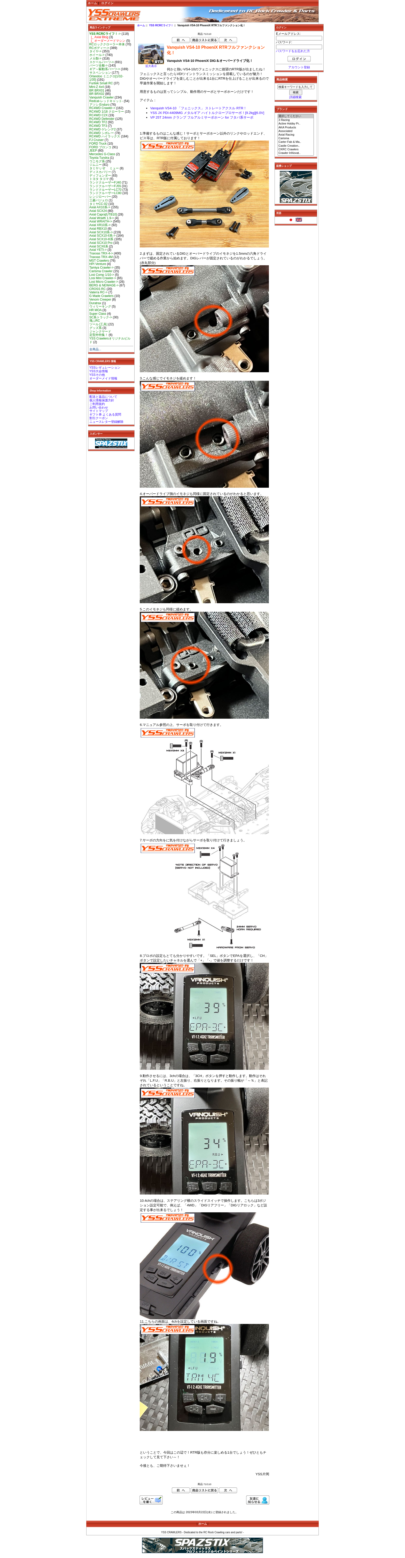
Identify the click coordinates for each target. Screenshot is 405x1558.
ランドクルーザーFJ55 (105, 186)
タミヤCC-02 (98, 204)
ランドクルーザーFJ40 (105, 182)
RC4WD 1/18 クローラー (106, 111)
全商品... (95, 349)
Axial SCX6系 (98, 246)
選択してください (296, 116)
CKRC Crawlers (296, 149)
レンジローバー (100, 196)
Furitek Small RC (101, 83)
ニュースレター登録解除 (106, 422)
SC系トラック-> (100, 317)
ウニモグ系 (97, 161)
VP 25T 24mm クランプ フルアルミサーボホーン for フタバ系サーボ (201, 117)
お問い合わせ (98, 407)
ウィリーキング (100, 306)
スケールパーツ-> (101, 62)
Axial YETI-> (98, 250)
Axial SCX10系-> (101, 232)
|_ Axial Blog (98, 37)
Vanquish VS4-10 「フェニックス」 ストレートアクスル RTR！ (198, 108)
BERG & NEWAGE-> (104, 285)
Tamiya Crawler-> (101, 267)
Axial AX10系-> (100, 207)
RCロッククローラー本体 (107, 44)
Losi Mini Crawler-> (102, 278)
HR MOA (95, 310)
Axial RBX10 (98, 228)
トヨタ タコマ (99, 179)
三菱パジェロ (98, 200)
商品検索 (282, 79)
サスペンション (100, 72)
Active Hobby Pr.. (296, 124)
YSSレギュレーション (104, 367)
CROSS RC (97, 289)
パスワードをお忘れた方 (293, 51)
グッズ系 (95, 328)
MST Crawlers (99, 260)
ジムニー (95, 165)
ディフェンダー (100, 175)
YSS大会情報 (98, 371)
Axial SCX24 (98, 211)
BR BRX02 (96, 94)
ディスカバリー (100, 172)
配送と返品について (103, 397)
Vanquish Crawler (101, 97)
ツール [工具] (98, 324)
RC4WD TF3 (98, 126)
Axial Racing (296, 135)
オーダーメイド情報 (103, 378)
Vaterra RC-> (98, 292)
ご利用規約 (97, 404)
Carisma (296, 138)
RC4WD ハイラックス (104, 136)
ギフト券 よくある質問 (105, 414)
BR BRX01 (96, 90)
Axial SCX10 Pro (101, 243)
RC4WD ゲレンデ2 (102, 129)
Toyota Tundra (99, 158)
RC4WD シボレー (101, 133)
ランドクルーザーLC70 (105, 190)
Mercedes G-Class (102, 154)
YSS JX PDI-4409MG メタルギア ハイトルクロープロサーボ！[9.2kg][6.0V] (207, 113)
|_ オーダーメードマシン (107, 41)
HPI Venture (97, 264)
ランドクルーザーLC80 (105, 193)
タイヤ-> (95, 51)
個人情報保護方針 (101, 400)
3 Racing (296, 120)
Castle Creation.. (296, 146)
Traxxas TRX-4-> (101, 253)
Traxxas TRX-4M (101, 257)
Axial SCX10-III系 (101, 239)
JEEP (93, 150)
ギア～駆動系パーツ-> (104, 69)
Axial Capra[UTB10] (103, 214)
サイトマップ (98, 411)
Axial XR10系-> (100, 225)
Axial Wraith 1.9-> (101, 218)
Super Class (97, 314)
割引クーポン (98, 418)
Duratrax (95, 303)
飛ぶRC (94, 320)
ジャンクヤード (100, 331)
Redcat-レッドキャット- (106, 101)
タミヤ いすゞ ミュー (104, 168)
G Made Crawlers (101, 296)
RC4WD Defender (101, 119)
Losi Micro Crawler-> (103, 282)
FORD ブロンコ (100, 147)
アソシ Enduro (99, 104)
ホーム (92, 3)
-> (105, 34)
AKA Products (296, 127)
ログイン (107, 3)
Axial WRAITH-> (100, 221)
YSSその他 (97, 375)
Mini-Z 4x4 (96, 87)
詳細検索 (295, 97)
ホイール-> (97, 55)
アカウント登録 (299, 67)
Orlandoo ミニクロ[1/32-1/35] (106, 78)
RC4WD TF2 (98, 122)
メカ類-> (95, 58)
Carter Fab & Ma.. (296, 142)
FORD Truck (98, 143)
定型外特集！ (98, 335)
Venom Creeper (100, 299)
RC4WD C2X (98, 115)
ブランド (282, 109)
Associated (296, 131)
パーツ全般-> (98, 65)
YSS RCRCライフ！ (161, 25)
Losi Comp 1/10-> (101, 275)
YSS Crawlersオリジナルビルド (109, 340)
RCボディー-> (99, 48)
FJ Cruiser (96, 140)
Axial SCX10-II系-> (102, 235)
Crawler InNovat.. (296, 153)
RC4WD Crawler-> (102, 108)
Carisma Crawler (101, 271)
